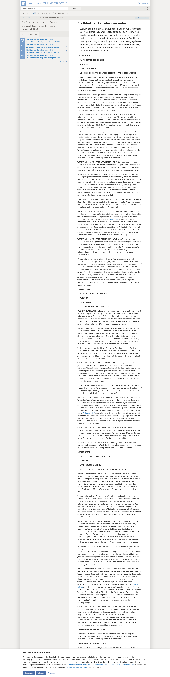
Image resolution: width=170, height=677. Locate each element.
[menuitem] (148, 8)
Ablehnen (41, 673)
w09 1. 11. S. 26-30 (28, 18)
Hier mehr (63, 61)
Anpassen (52, 673)
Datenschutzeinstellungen (76, 667)
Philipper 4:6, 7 (89, 413)
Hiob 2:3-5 (114, 219)
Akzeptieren (29, 673)
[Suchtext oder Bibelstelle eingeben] (43, 8)
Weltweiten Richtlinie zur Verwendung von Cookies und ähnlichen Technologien (101, 664)
